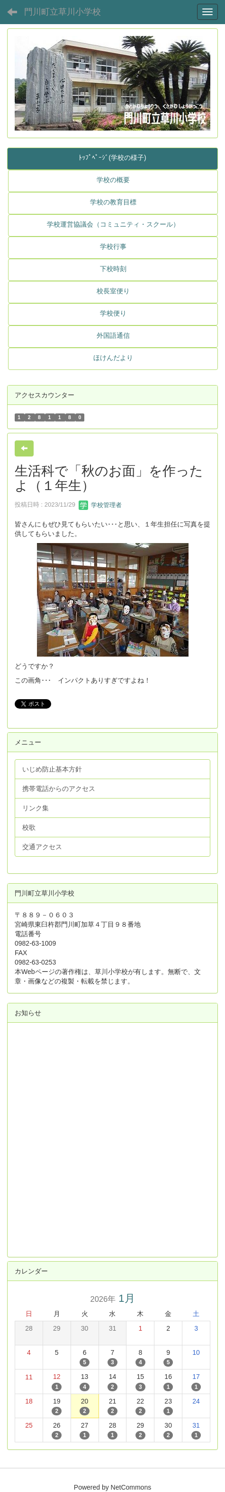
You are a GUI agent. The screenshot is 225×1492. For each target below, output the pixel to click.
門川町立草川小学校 (62, 12)
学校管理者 (100, 505)
